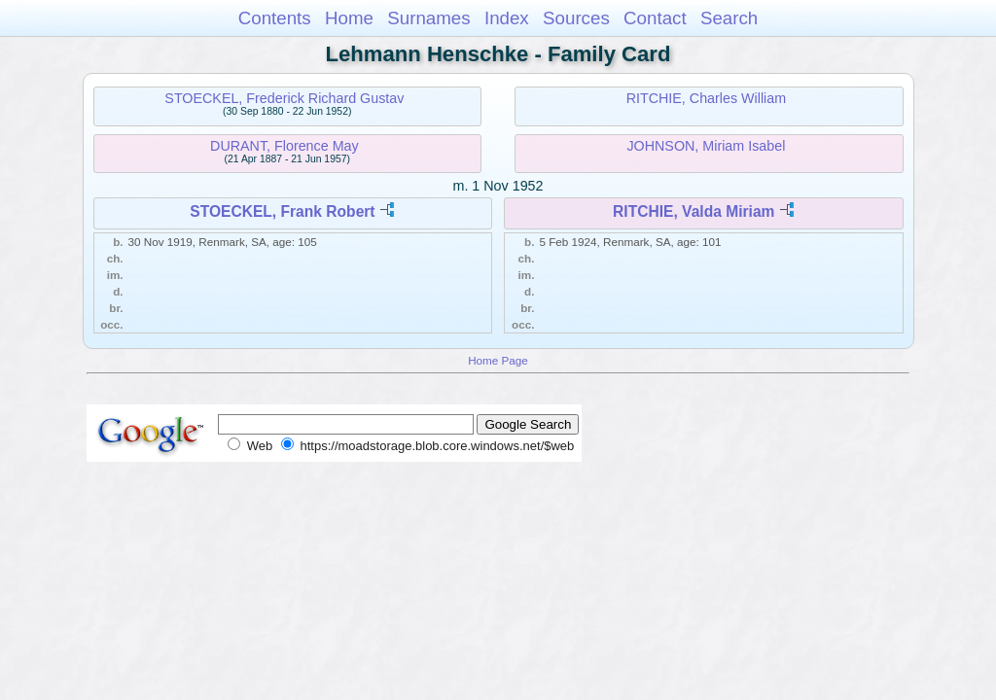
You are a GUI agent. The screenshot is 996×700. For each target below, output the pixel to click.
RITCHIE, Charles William (706, 98)
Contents (274, 18)
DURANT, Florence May (284, 146)
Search (729, 18)
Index (506, 18)
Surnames (428, 18)
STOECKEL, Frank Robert (282, 211)
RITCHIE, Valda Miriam (693, 211)
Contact (655, 18)
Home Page (498, 360)
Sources (576, 18)
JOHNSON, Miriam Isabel (705, 146)
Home (349, 18)
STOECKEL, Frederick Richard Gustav (284, 98)
